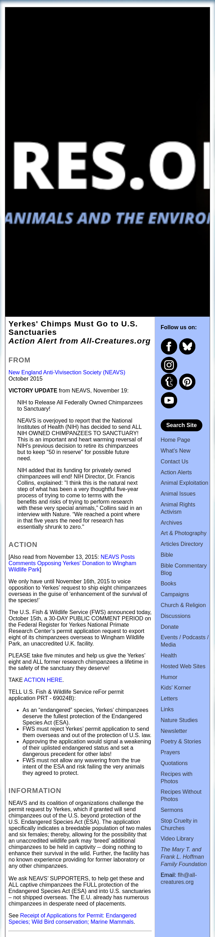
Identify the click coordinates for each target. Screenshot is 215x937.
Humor (169, 677)
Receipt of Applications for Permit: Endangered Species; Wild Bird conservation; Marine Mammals (72, 919)
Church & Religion (183, 605)
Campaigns (175, 594)
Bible (167, 555)
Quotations (174, 763)
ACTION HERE (43, 680)
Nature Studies (179, 720)
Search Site (181, 425)
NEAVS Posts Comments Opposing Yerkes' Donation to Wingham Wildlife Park (72, 563)
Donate (170, 627)
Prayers (170, 752)
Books (168, 583)
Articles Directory (182, 544)
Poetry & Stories (181, 741)
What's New (175, 451)
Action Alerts (176, 472)
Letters (169, 698)
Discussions (175, 616)
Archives (171, 523)
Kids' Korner (176, 688)
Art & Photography (184, 533)
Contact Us (174, 461)
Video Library (177, 839)
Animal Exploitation (184, 483)
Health (169, 655)
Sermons (172, 810)
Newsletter (174, 731)
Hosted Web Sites (183, 666)
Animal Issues (178, 494)
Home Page (175, 440)
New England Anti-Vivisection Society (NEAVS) (66, 372)
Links (167, 709)
